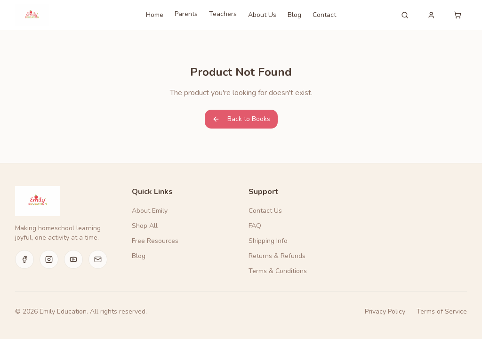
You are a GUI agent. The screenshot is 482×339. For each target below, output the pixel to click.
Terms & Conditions (278, 270)
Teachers (223, 13)
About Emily (150, 210)
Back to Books (241, 118)
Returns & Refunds (277, 255)
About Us (262, 14)
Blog (294, 14)
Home (154, 14)
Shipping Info (268, 240)
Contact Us (265, 210)
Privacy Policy (385, 311)
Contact (324, 14)
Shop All (145, 225)
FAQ (255, 225)
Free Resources (155, 240)
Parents (186, 13)
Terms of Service (442, 311)
